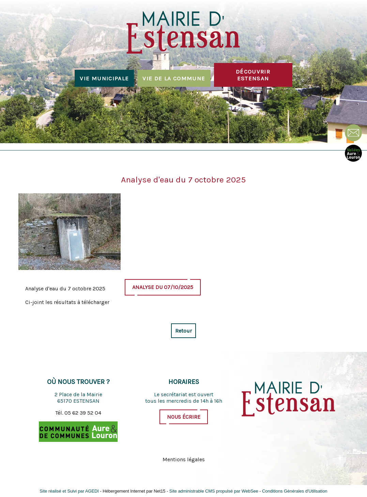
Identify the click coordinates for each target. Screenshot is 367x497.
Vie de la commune (173, 78)
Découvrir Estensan (253, 75)
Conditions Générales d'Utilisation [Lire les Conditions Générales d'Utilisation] (294, 491)
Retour (183, 330)
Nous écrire (183, 417)
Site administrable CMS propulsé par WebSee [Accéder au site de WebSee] (213, 491)
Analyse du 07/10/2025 (162, 287)
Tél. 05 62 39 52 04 (78, 413)
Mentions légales (184, 459)
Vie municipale (104, 78)
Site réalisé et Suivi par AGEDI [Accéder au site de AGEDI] (69, 491)
